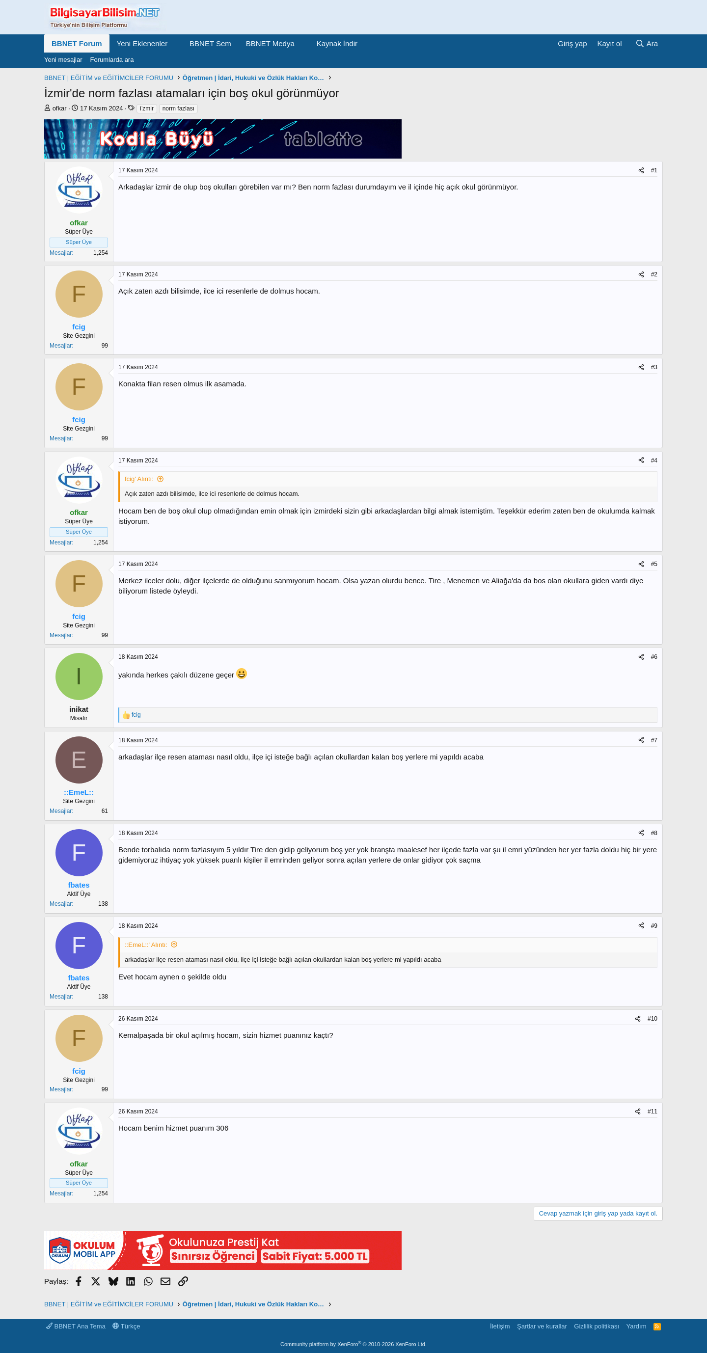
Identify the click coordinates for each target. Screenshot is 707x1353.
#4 (654, 460)
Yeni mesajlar (63, 59)
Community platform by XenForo (353, 1344)
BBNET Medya (270, 43)
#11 (652, 1111)
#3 (654, 367)
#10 (652, 1018)
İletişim (500, 1326)
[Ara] (646, 43)
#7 (654, 740)
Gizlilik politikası (596, 1326)
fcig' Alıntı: (139, 479)
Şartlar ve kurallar (542, 1326)
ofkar (60, 108)
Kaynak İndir (337, 43)
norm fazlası (178, 108)
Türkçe (126, 1326)
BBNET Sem (210, 43)
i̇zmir (147, 108)
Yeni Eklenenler (142, 43)
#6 (654, 656)
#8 (654, 833)
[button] (175, 43)
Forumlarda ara (112, 59)
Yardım (636, 1326)
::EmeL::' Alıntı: (146, 944)
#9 (654, 925)
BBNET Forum (77, 43)
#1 (654, 170)
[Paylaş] (641, 170)
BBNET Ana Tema (76, 1326)
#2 (654, 274)
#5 (654, 564)
